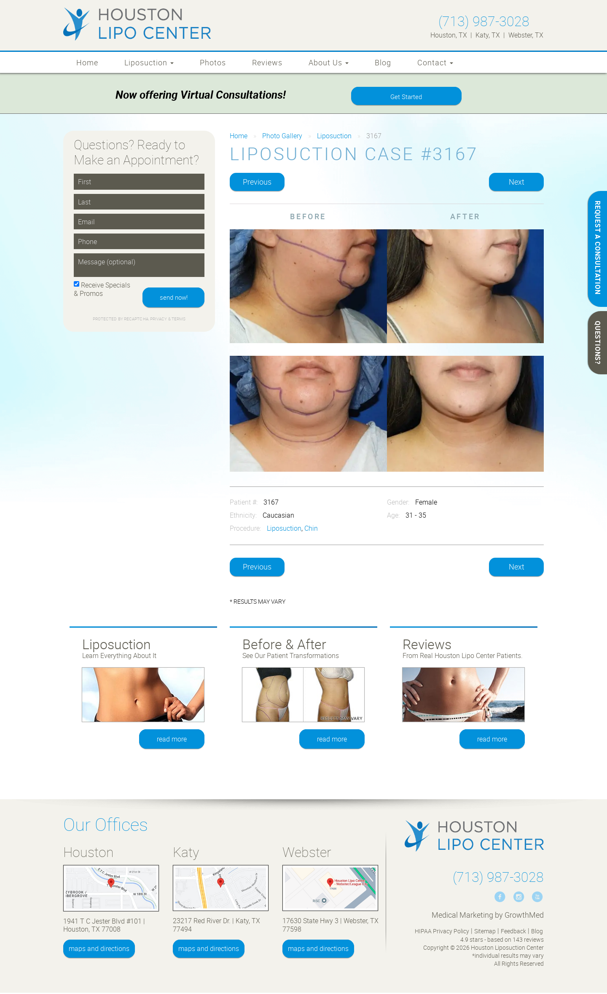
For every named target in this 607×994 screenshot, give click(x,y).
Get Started (406, 97)
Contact (435, 62)
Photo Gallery (282, 137)
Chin (311, 529)
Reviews (267, 62)
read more (172, 740)
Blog (383, 62)
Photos (213, 62)
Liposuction (149, 62)
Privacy (159, 321)
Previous (257, 183)
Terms (178, 321)
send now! (172, 299)
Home (87, 62)
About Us (329, 62)
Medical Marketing (462, 916)
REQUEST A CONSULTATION (597, 248)
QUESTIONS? (597, 343)
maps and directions (99, 949)
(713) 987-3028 (483, 21)
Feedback (513, 932)
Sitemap (485, 932)
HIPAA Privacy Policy (442, 932)
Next (516, 183)
